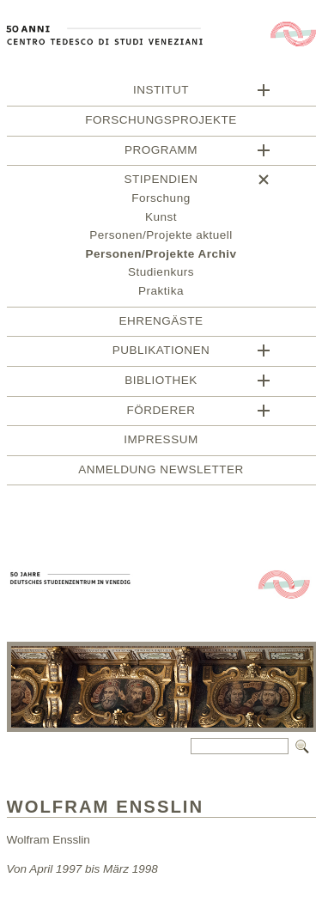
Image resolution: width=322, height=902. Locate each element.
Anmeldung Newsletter (160, 472)
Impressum (160, 442)
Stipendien (160, 181)
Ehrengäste (160, 323)
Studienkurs (161, 274)
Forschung (160, 200)
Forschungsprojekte (160, 122)
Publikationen (161, 352)
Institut (161, 92)
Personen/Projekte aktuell (161, 237)
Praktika (161, 293)
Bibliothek (161, 382)
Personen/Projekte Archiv (160, 256)
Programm (161, 152)
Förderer (161, 412)
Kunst (161, 219)
